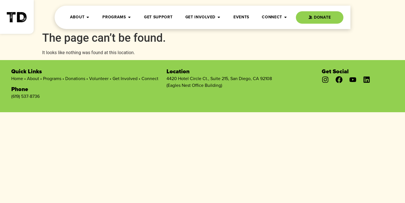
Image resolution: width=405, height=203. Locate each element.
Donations (75, 78)
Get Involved (125, 78)
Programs (52, 78)
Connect (149, 78)
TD (17, 19)
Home (17, 78)
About (33, 78)
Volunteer (99, 78)
